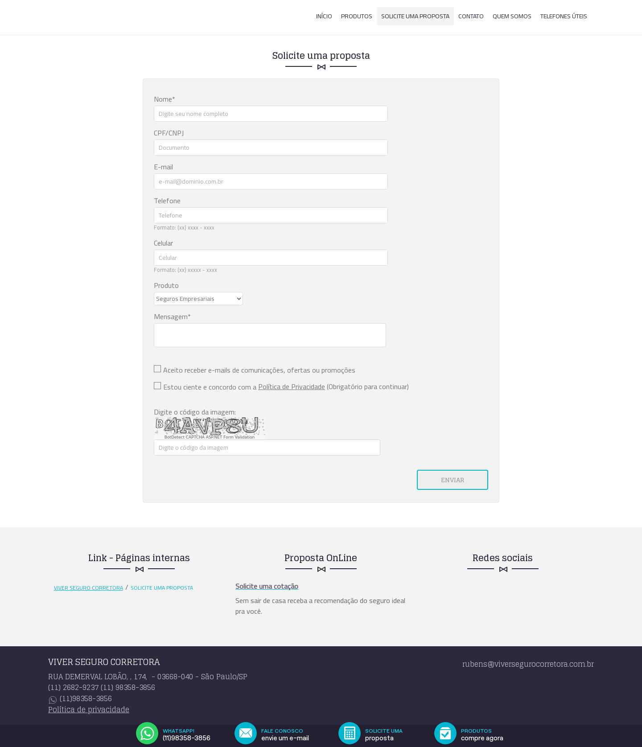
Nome (163, 99)
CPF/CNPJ (169, 132)
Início (324, 16)
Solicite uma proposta (415, 16)
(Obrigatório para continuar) (333, 386)
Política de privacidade (88, 709)
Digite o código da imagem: (195, 412)
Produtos (356, 16)
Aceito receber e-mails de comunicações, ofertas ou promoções (259, 370)
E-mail (163, 166)
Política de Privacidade (291, 386)
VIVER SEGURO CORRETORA (88, 588)
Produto (166, 285)
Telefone (167, 200)
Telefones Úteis (563, 16)
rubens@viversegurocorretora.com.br (528, 664)
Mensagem (171, 316)
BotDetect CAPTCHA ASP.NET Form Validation (210, 437)
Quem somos (512, 16)
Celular (163, 243)
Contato (471, 16)
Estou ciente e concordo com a (209, 386)
